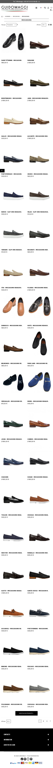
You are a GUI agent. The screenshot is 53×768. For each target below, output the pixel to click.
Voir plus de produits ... (26, 713)
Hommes (7, 16)
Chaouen (4, 477)
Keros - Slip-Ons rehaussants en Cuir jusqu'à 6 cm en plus (24, 212)
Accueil (2, 16)
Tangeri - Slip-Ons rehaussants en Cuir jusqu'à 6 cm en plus (25, 250)
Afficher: (39, 24)
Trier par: (3, 24)
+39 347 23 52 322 (29, 1)
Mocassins (16, 16)
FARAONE (30, 60)
